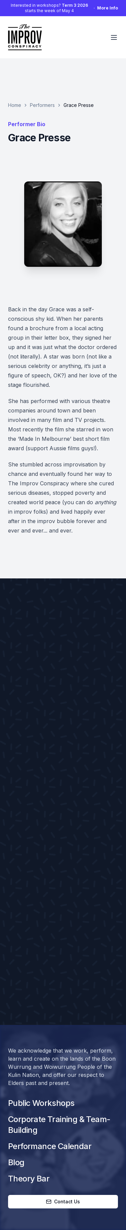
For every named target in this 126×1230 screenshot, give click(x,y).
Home (14, 105)
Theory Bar (28, 1178)
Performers (42, 105)
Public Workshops (41, 1103)
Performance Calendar (49, 1146)
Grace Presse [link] (79, 105)
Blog (16, 1162)
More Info (107, 7)
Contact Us (63, 1201)
